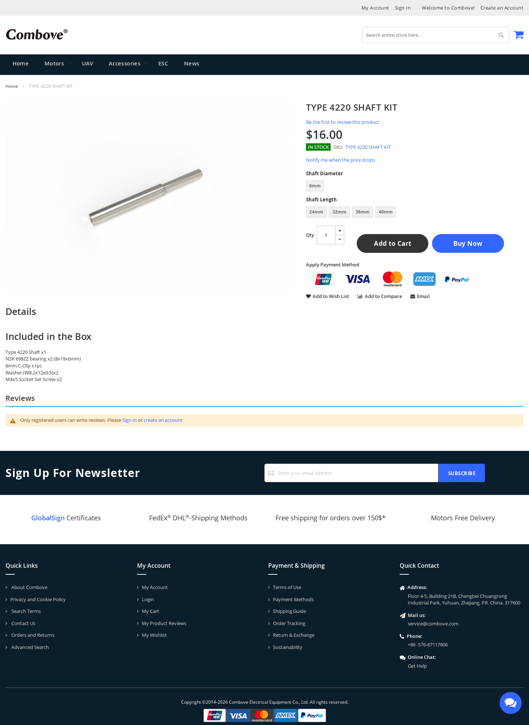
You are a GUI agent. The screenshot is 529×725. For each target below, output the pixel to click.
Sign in (129, 420)
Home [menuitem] (21, 64)
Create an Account (502, 7)
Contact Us (22, 623)
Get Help (417, 666)
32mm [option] (339, 212)
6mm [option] (315, 186)
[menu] (264, 64)
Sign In (403, 7)
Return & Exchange (293, 635)
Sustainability (287, 647)
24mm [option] (316, 212)
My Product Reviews (164, 623)
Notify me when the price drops (340, 160)
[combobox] (435, 35)
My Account (375, 7)
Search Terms (25, 611)
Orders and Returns (32, 635)
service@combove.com (433, 623)
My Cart (150, 611)
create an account (163, 420)
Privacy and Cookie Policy (38, 599)
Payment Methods (293, 599)
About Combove (28, 587)
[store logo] (37, 34)
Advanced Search (29, 647)
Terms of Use (287, 587)
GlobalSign (48, 517)
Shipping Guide (289, 611)
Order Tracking (289, 623)
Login (148, 599)
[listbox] (414, 186)
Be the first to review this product (342, 122)
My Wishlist (154, 635)
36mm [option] (363, 212)
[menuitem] (54, 64)
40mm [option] (386, 212)
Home (12, 86)
